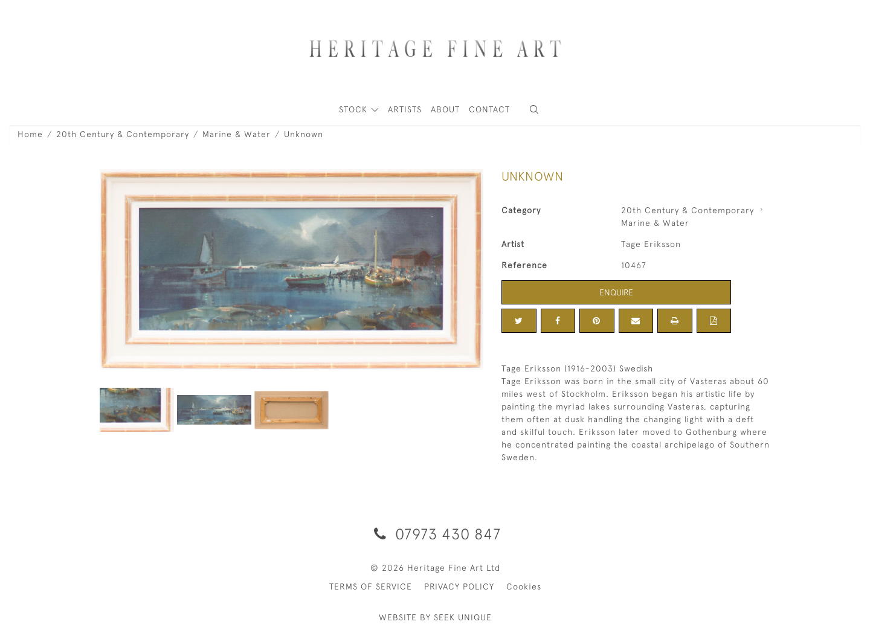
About (445, 109)
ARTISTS (405, 109)
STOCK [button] (354, 109)
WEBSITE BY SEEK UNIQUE (435, 617)
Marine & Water (236, 134)
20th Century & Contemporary (122, 134)
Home (30, 134)
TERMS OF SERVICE (370, 586)
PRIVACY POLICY (459, 586)
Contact (489, 109)
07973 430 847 (435, 533)
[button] (534, 109)
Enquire (616, 292)
